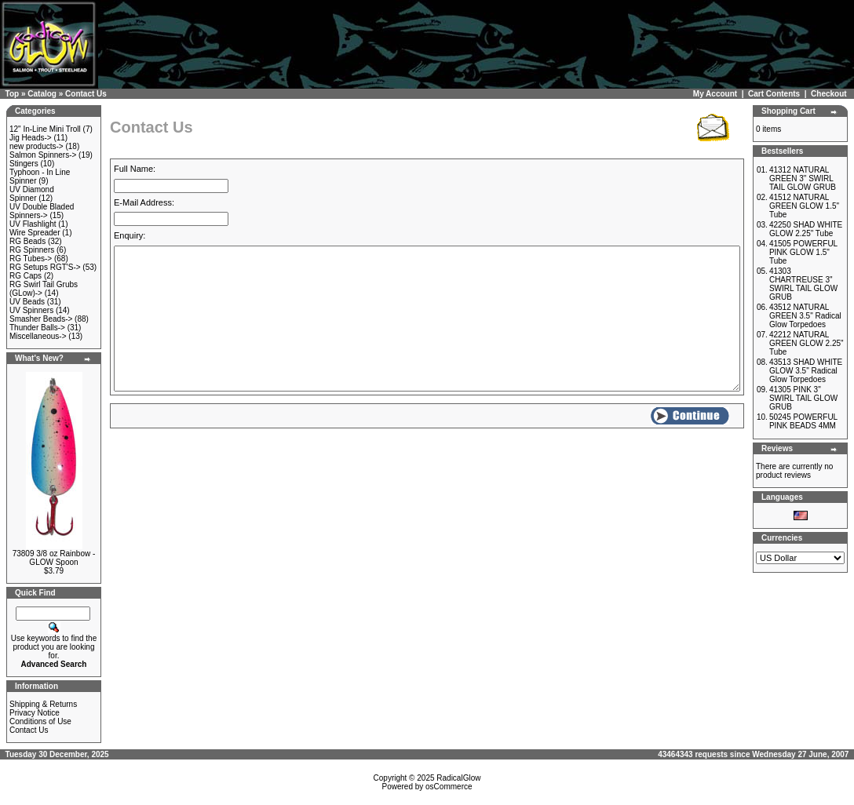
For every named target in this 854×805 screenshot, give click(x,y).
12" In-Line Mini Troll (45, 129)
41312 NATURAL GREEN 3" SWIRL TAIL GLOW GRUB (802, 178)
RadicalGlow (458, 778)
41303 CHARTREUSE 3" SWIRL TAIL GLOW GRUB (803, 284)
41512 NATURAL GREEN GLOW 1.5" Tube (804, 206)
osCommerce (448, 786)
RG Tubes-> (30, 258)
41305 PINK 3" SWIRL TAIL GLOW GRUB (803, 398)
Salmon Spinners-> (42, 155)
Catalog (42, 93)
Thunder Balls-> (37, 327)
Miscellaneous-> (38, 336)
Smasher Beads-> (40, 319)
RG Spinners (31, 250)
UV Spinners (31, 310)
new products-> (36, 146)
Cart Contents (774, 93)
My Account (715, 93)
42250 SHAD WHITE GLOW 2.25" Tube (805, 229)
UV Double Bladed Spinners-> (41, 211)
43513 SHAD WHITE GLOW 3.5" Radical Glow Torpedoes (805, 371)
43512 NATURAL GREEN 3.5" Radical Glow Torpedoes (805, 316)
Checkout (829, 93)
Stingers (23, 163)
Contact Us (86, 93)
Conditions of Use (40, 721)
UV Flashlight (32, 224)
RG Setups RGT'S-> (45, 267)
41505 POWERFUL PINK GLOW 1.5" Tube (803, 252)
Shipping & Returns (43, 704)
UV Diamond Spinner (31, 193)
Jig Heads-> (30, 137)
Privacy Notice (34, 712)
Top (12, 93)
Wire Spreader (34, 232)
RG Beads (27, 241)
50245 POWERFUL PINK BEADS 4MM (803, 421)
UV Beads (27, 301)
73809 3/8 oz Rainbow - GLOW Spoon (54, 557)
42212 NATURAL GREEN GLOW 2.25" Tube (806, 343)
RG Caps (25, 275)
